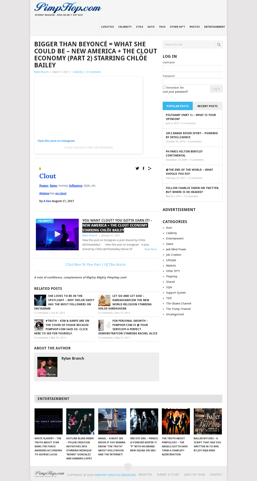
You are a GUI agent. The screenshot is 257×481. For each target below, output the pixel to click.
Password (168, 76)
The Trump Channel (178, 309)
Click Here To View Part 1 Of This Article (95, 265)
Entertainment (214, 26)
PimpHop (171, 276)
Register (145, 474)
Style (139, 26)
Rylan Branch (41, 71)
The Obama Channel (178, 303)
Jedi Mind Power (176, 249)
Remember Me (175, 87)
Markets (171, 265)
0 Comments (94, 71)
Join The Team (194, 474)
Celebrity (125, 26)
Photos (195, 26)
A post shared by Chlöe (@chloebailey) (88, 147)
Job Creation (173, 254)
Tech (162, 26)
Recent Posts (208, 106)
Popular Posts (178, 106)
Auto (151, 26)
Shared (170, 281)
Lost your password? (175, 91)
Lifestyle (107, 26)
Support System (176, 292)
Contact (216, 474)
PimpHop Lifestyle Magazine (115, 475)
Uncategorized (175, 314)
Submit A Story (168, 474)
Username (169, 62)
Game (169, 244)
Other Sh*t (177, 26)
